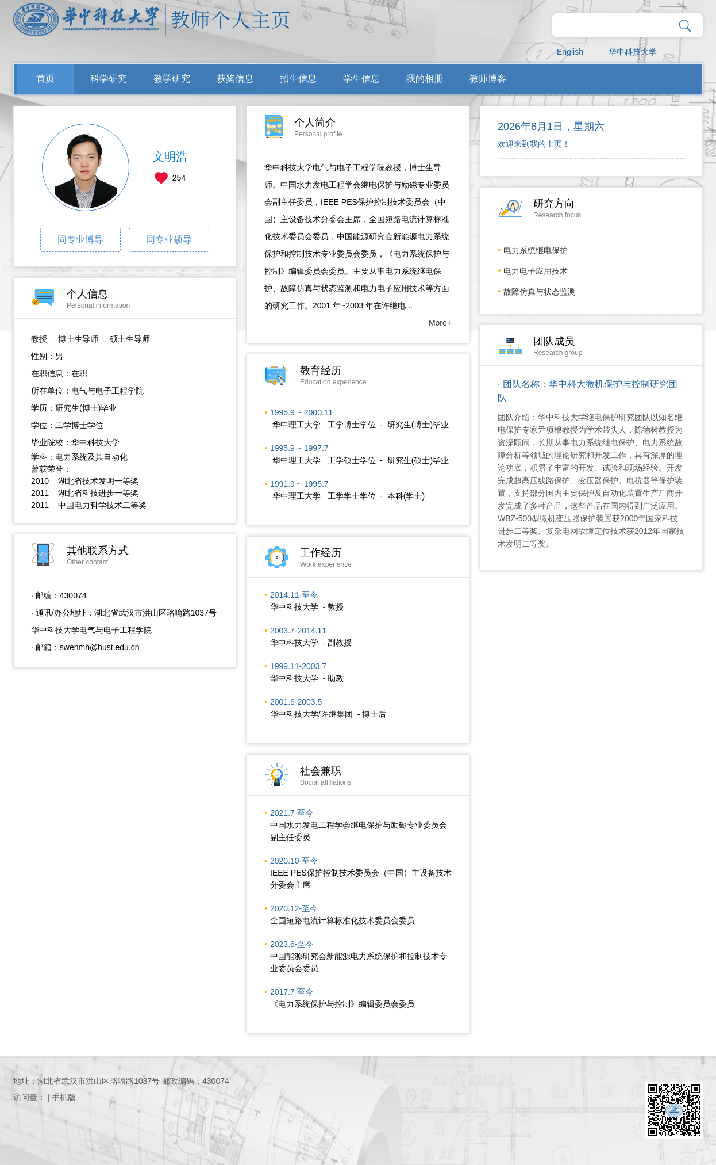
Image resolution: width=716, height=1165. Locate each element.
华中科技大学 (633, 51)
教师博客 (487, 78)
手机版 (64, 1097)
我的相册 (424, 78)
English (570, 51)
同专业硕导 (169, 240)
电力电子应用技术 (535, 271)
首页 (45, 78)
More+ (440, 322)
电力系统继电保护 (535, 250)
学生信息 (361, 78)
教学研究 (171, 78)
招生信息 (298, 78)
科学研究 (108, 78)
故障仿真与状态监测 (539, 291)
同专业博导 (80, 240)
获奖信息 (235, 78)
